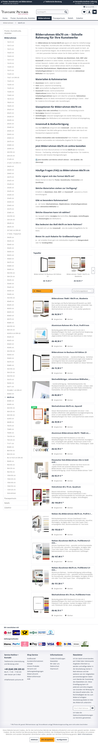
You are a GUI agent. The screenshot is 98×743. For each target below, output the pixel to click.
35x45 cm (10, 287)
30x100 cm (11, 273)
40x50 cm (10, 308)
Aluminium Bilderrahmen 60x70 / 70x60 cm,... (71, 433)
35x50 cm (10, 291)
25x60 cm (10, 205)
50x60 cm (10, 358)
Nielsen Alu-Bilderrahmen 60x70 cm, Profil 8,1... (72, 514)
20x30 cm (10, 120)
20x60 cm (10, 138)
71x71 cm (10, 443)
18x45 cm (10, 106)
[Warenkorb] (94, 12)
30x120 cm (11, 276)
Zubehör (7, 507)
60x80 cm (10, 401)
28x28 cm (10, 223)
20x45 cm (10, 131)
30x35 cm (10, 241)
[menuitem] (52, 12)
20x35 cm (10, 124)
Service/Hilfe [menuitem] (89, 7)
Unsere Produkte (33, 666)
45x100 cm (11, 351)
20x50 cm (10, 134)
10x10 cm (10, 42)
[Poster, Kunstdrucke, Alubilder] (23, 18)
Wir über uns (55, 664)
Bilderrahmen (10, 38)
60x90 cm (10, 404)
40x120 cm (11, 330)
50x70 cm (10, 362)
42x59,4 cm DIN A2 (14, 333)
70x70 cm (10, 426)
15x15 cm (10, 70)
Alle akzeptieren (47, 740)
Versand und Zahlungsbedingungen (35, 670)
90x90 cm (10, 461)
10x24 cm (10, 56)
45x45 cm (10, 337)
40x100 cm (11, 326)
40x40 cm (10, 301)
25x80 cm (10, 212)
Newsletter (54, 661)
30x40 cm (10, 244)
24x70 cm (10, 177)
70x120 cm (11, 440)
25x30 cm (10, 188)
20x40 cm (10, 127)
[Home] (5, 18)
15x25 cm (10, 81)
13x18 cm (10, 63)
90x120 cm (11, 468)
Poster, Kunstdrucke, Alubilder (12, 32)
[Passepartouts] (59, 18)
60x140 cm (11, 415)
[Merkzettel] (84, 12)
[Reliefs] (70, 18)
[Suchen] (66, 12)
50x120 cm (11, 372)
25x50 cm (10, 202)
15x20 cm (10, 74)
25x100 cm (11, 216)
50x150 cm (11, 376)
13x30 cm (10, 67)
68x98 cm (10, 422)
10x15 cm (10, 49)
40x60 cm (10, 315)
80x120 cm (11, 454)
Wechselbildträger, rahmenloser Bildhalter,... (71, 379)
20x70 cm (10, 141)
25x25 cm (10, 180)
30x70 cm (10, 262)
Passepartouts (10, 498)
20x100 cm (11, 152)
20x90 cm (10, 149)
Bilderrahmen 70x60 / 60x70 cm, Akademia (78, 275)
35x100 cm (11, 298)
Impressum (54, 669)
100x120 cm (11, 479)
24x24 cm (10, 166)
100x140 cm (11, 482)
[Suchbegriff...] (52, 12)
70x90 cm (10, 433)
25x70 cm (10, 209)
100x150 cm (11, 486)
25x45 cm (10, 198)
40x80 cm (10, 323)
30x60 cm (10, 259)
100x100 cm (11, 475)
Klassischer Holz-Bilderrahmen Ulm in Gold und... (70, 461)
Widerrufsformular (34, 676)
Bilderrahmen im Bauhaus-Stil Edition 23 (47, 275)
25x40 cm (10, 195)
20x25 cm (10, 113)
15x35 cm (10, 88)
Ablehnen (34, 740)
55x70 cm (10, 379)
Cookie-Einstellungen (57, 659)
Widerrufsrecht (32, 674)
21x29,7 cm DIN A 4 (14, 163)
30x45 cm (10, 248)
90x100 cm (11, 465)
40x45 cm (10, 305)
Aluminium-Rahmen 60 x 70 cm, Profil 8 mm (70, 325)
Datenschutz (54, 666)
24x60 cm (10, 173)
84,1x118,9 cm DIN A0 (15, 458)
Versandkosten (43, 724)
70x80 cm (10, 429)
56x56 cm (10, 383)
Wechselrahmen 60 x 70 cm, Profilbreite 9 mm (71, 595)
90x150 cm (11, 472)
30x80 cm (10, 266)
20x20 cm (10, 109)
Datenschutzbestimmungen (83, 715)
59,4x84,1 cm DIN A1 (14, 390)
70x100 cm (11, 436)
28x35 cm (10, 227)
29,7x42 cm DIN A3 (14, 230)
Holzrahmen (11, 493)
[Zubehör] (80, 18)
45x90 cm (10, 347)
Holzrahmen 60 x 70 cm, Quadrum (66, 487)
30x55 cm (10, 255)
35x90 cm (10, 294)
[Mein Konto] (89, 12)
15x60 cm (10, 95)
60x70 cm (10, 397)
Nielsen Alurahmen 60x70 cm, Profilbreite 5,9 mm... (71, 569)
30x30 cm (10, 237)
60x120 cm (11, 411)
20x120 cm (11, 156)
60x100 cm (11, 408)
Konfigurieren (62, 740)
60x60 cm (10, 394)
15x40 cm (10, 92)
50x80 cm (10, 365)
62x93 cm (10, 419)
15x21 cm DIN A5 (13, 77)
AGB (28, 679)
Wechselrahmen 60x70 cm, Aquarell (67, 406)
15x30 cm (10, 85)
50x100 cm (11, 369)
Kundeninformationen (35, 661)
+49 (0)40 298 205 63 (14, 669)
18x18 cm (10, 99)
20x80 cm (10, 145)
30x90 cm (10, 269)
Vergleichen (57, 319)
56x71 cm (10, 387)
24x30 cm (10, 170)
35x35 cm (10, 280)
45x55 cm (10, 340)
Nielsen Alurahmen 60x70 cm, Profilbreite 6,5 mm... (71, 542)
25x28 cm (10, 184)
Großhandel (31, 659)
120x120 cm (11, 490)
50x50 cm (10, 355)
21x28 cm (10, 159)
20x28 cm (10, 117)
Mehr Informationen (85, 734)
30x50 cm (10, 252)
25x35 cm (10, 191)
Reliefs (7, 503)
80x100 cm (11, 451)
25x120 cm (11, 220)
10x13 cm (10, 45)
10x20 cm (10, 53)
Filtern (37, 291)
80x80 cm (10, 447)
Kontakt (30, 664)
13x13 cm (10, 60)
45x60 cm (10, 344)
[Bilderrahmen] (44, 18)
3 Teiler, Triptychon (14, 234)
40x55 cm (10, 312)
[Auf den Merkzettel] (69, 319)
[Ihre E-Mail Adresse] (81, 708)
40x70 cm (10, 319)
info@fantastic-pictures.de (13, 680)
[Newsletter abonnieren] (92, 708)
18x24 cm (10, 102)
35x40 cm (10, 284)
